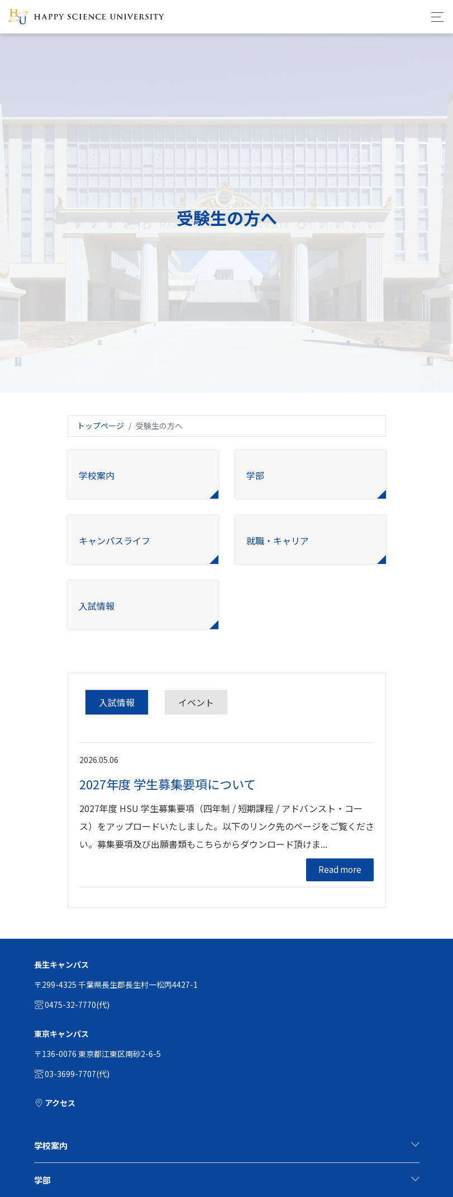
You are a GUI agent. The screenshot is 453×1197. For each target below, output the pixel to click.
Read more (339, 869)
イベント (196, 702)
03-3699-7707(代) (71, 1073)
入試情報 (117, 702)
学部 (226, 1180)
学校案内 (226, 1145)
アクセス (54, 1102)
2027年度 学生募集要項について (167, 784)
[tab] (226, 1146)
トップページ (100, 425)
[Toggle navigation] (434, 17)
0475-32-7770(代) (71, 1004)
